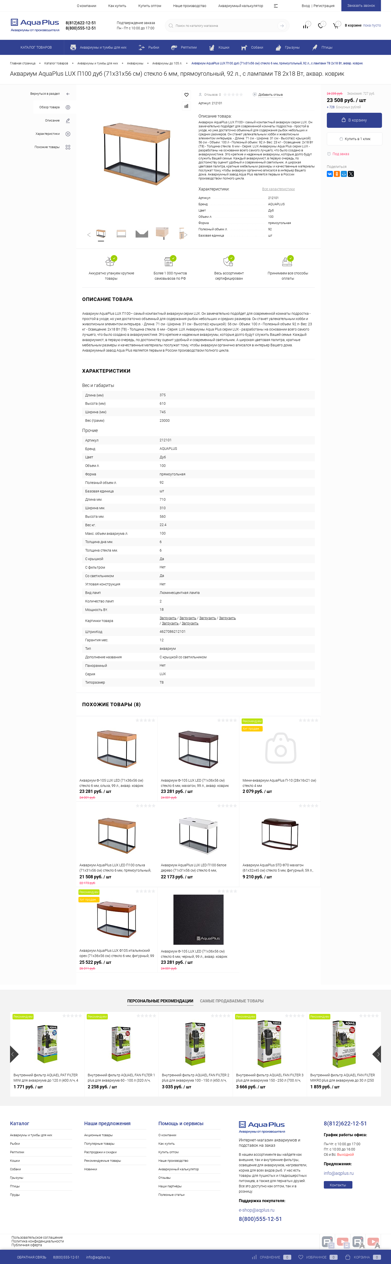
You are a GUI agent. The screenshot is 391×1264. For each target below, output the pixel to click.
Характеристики (53, 134)
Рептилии (17, 1153)
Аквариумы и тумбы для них (31, 1136)
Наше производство (189, 6)
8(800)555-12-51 (66, 1257)
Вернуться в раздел (50, 94)
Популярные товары (99, 1144)
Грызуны (16, 1179)
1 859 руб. (325, 1087)
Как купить (117, 6)
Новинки (90, 1170)
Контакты (338, 1186)
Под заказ (338, 154)
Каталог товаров (35, 47)
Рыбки (15, 1144)
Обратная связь (28, 1257)
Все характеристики (278, 189)
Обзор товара (54, 107)
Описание (57, 120)
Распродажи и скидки (100, 1153)
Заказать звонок (361, 6)
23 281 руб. (116, 795)
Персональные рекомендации (160, 1001)
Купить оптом (149, 6)
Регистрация (324, 6)
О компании (86, 6)
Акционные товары (98, 1136)
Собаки (15, 1170)
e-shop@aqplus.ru (256, 1211)
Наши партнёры (170, 1187)
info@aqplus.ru (339, 1174)
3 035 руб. (176, 1087)
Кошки (15, 1162)
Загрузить (168, 619)
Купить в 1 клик (354, 139)
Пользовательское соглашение (37, 1238)
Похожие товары (52, 147)
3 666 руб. (250, 1087)
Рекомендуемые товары (102, 1162)
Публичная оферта (27, 1246)
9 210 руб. (280, 880)
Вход (306, 6)
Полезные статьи (171, 1196)
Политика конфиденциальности (38, 1242)
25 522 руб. (116, 966)
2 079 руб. (280, 795)
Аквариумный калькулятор (240, 6)
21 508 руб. (116, 880)
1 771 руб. (28, 1087)
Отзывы (164, 1179)
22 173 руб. (198, 880)
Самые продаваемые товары (232, 1001)
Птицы (15, 1187)
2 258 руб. (102, 1087)
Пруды (15, 1196)
